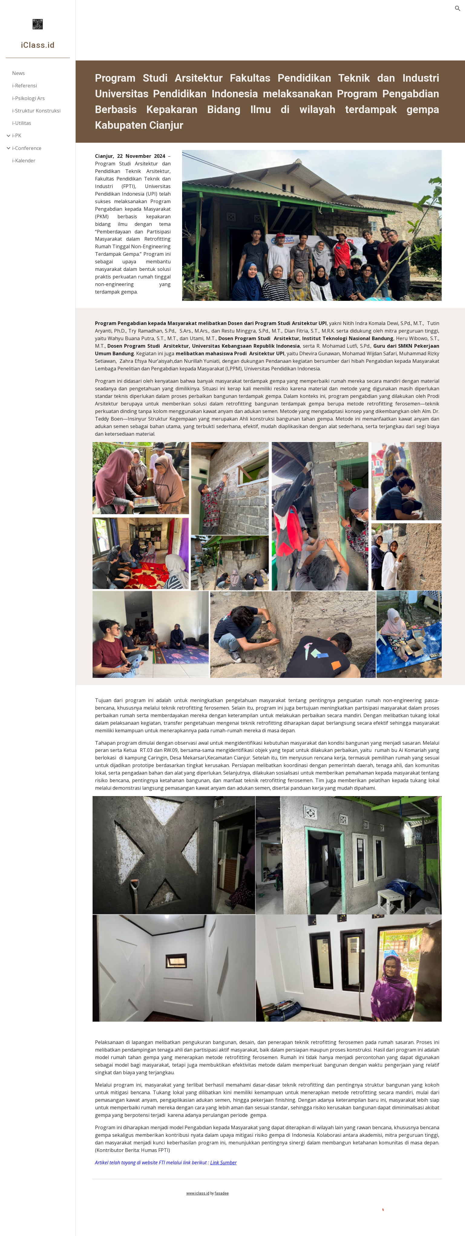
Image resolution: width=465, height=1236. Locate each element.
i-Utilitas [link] (21, 123)
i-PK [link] (16, 135)
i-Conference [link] (26, 148)
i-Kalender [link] (23, 160)
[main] (270, 101)
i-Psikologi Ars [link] (28, 98)
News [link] (18, 73)
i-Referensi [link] (24, 85)
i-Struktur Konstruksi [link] (36, 110)
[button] (457, 8)
